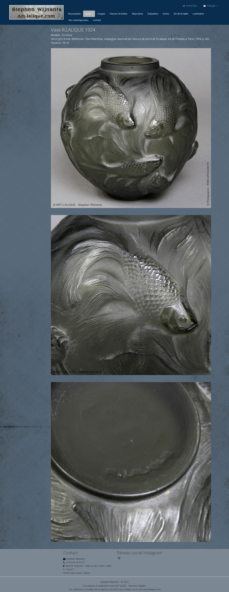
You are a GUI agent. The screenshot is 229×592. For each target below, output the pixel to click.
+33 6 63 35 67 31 (75, 562)
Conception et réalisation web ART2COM (104, 585)
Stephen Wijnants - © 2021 (114, 581)
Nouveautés (74, 13)
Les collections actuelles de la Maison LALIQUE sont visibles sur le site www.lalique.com (115, 589)
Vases (88, 13)
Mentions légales (137, 585)
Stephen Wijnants (75, 558)
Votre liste (190, 5)
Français (210, 5)
